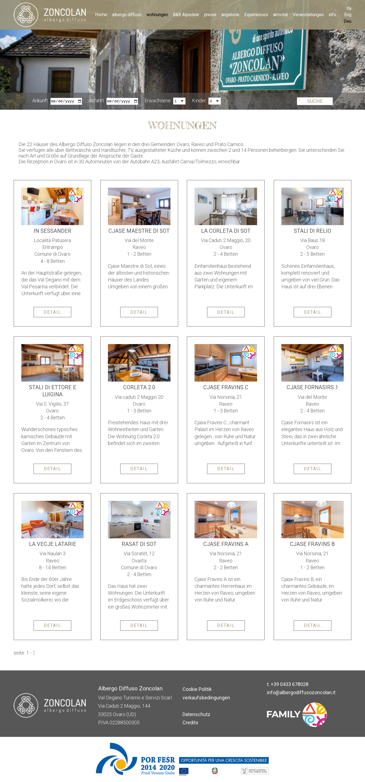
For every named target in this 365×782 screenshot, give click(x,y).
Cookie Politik (197, 689)
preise (210, 14)
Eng (347, 14)
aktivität (280, 14)
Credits (190, 722)
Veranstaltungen (308, 14)
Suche (315, 101)
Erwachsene (158, 101)
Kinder (199, 101)
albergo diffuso (127, 14)
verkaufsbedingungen (206, 697)
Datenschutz (196, 714)
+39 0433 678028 (289, 684)
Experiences (256, 14)
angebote (230, 14)
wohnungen (157, 14)
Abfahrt (96, 101)
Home (101, 14)
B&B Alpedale (186, 14)
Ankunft (40, 101)
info (332, 14)
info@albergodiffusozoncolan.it (301, 692)
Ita (348, 8)
